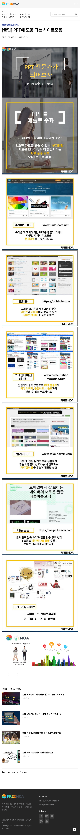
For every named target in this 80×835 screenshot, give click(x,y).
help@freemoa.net (46, 804)
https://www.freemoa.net (49, 800)
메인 (3, 11)
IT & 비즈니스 (25, 14)
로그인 (76, 4)
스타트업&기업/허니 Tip (10, 25)
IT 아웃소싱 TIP (8, 17)
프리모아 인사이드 (9, 14)
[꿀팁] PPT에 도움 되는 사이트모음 (32, 30)
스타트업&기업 (24, 17)
